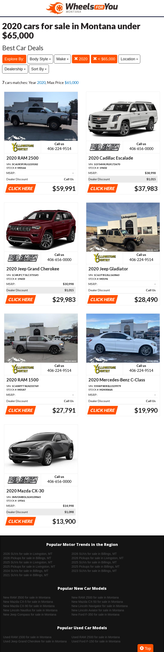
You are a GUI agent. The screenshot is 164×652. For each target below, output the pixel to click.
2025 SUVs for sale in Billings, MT (94, 562)
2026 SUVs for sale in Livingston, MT (27, 553)
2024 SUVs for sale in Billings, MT (25, 571)
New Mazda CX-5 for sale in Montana (28, 601)
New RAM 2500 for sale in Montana (95, 597)
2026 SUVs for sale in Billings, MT (94, 553)
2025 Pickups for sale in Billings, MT (96, 566)
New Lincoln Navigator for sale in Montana (100, 606)
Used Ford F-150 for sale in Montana (96, 641)
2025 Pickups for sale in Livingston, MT (29, 566)
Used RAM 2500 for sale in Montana (96, 637)
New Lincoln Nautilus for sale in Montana (30, 610)
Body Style (40, 59)
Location (129, 59)
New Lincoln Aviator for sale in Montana (98, 610)
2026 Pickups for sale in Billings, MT (27, 558)
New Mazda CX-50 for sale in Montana (97, 601)
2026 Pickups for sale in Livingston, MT (98, 558)
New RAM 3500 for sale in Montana (26, 597)
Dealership (15, 69)
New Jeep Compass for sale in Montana (29, 614)
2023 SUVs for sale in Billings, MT (94, 571)
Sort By (39, 69)
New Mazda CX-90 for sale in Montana (28, 606)
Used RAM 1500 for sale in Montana (27, 637)
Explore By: (14, 59)
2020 (81, 59)
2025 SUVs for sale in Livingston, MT (27, 562)
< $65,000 (104, 59)
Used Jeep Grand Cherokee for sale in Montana (35, 641)
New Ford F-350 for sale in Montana (95, 614)
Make (62, 59)
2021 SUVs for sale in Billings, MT (25, 575)
